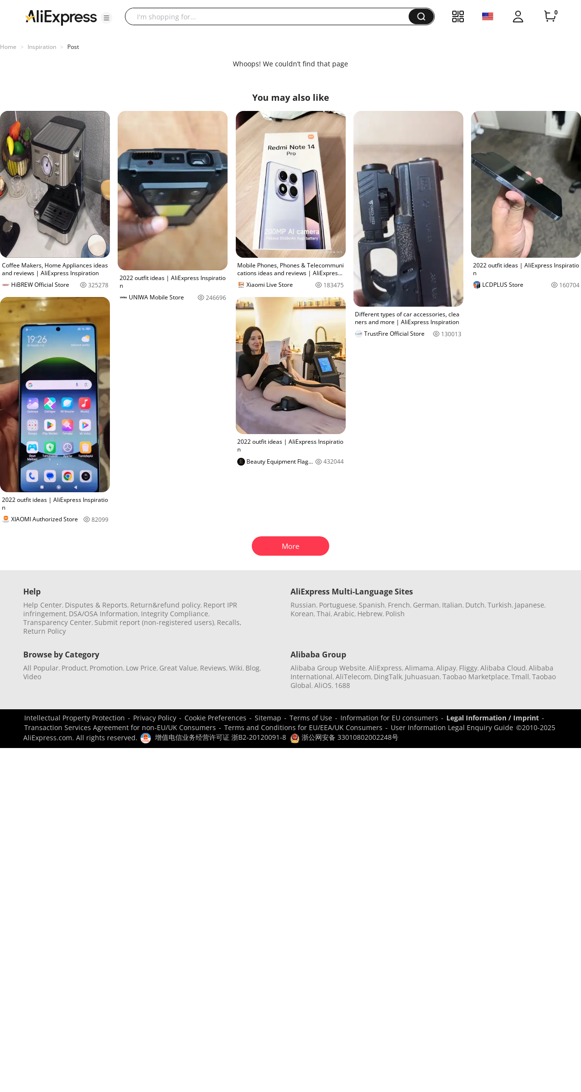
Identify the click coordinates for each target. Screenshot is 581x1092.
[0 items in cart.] (550, 16)
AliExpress (385, 667)
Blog (252, 667)
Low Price (141, 667)
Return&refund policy (165, 604)
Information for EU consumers (389, 717)
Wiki (236, 667)
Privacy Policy (154, 717)
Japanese (529, 604)
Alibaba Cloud (503, 667)
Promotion (106, 667)
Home (8, 47)
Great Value (178, 667)
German (426, 604)
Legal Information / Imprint (492, 717)
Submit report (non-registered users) (154, 622)
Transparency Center (57, 622)
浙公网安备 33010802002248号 (344, 737)
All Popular (41, 667)
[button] (106, 18)
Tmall (520, 676)
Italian (452, 604)
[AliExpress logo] (61, 17)
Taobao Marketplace (475, 676)
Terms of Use (311, 717)
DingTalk (388, 676)
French (399, 604)
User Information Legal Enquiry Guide (452, 727)
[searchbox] (270, 16)
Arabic (344, 613)
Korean (302, 613)
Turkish (500, 604)
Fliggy (468, 667)
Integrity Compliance (174, 613)
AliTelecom (353, 676)
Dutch (475, 604)
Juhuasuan (422, 676)
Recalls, (229, 622)
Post (73, 47)
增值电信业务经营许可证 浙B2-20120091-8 (220, 737)
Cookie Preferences (215, 717)
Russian (303, 604)
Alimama (419, 667)
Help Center (42, 604)
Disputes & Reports (96, 604)
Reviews (213, 667)
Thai (324, 613)
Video (32, 676)
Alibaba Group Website (328, 667)
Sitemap (268, 717)
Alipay (446, 667)
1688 (342, 685)
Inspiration (42, 47)
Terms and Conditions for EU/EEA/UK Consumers (303, 727)
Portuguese (337, 604)
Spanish (372, 604)
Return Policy (44, 631)
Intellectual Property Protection (74, 717)
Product (74, 667)
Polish (395, 613)
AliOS (323, 685)
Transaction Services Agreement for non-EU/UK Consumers (120, 727)
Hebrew (369, 613)
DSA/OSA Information (103, 613)
